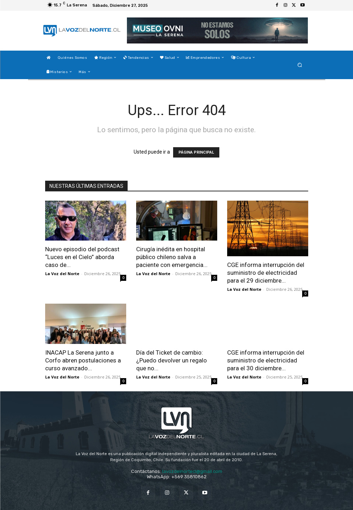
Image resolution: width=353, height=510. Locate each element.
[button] (299, 65)
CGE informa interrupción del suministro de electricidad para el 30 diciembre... (265, 360)
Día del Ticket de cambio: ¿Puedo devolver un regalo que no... (171, 360)
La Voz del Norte (62, 273)
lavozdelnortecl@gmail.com (192, 471)
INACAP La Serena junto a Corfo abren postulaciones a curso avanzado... (83, 360)
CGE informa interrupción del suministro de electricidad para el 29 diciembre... (265, 272)
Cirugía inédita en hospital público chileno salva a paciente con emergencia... (172, 257)
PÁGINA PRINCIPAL (196, 152)
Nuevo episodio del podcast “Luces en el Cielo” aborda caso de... (82, 257)
